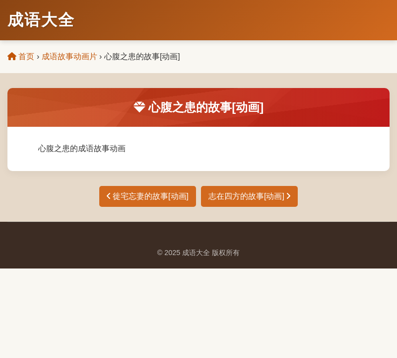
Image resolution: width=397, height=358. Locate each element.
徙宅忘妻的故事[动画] (148, 196)
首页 (20, 56)
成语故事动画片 (69, 56)
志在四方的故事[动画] (249, 196)
